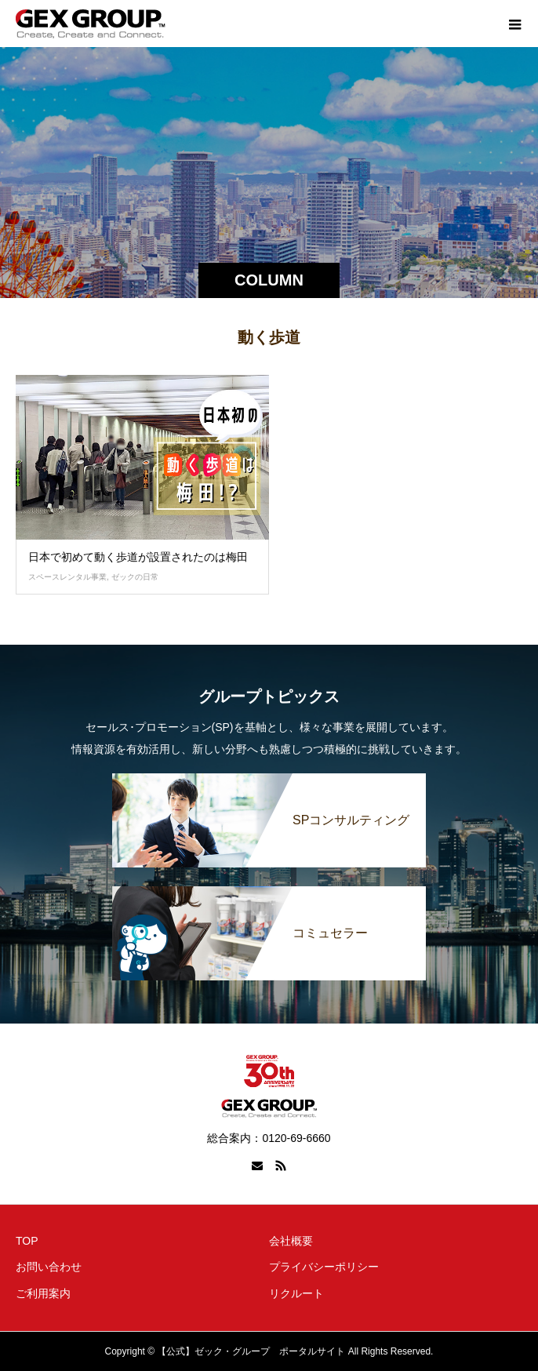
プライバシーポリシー (324, 1266)
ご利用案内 (43, 1293)
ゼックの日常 (134, 577)
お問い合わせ (49, 1266)
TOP (27, 1241)
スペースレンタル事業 (67, 577)
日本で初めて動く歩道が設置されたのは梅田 (138, 557)
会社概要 (291, 1241)
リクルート (296, 1293)
